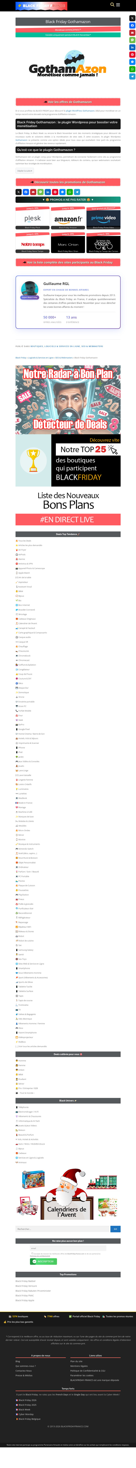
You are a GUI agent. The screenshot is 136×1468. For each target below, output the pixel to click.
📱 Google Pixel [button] (23, 749)
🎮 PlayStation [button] (22, 915)
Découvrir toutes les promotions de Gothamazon (70, 182)
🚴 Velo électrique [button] (24, 1039)
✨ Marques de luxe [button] (25, 837)
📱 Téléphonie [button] (22, 1127)
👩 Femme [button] (20, 1085)
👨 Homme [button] (21, 1081)
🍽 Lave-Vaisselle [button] (23, 795)
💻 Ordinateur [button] (22, 887)
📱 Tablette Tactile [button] (24, 1007)
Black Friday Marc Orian (68, 251)
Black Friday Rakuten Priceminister (33, 1311)
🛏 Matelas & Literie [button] (25, 841)
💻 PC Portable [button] (22, 896)
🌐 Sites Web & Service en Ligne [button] (30, 984)
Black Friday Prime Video (103, 227)
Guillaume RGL (56, 283)
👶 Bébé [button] (19, 611)
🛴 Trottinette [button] (22, 1025)
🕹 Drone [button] (20, 717)
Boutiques (37, 346)
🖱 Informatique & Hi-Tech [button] (28, 1141)
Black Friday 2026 (27, 1420)
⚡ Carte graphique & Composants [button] (31, 653)
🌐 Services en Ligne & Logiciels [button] (30, 1178)
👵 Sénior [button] (20, 1104)
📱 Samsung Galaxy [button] (24, 970)
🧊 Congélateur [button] (23, 689)
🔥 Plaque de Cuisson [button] (25, 905)
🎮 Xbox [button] (19, 1048)
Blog (18, 1382)
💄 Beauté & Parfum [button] (25, 1155)
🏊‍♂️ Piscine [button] (20, 901)
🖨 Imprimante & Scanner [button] (27, 763)
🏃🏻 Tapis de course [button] (24, 1020)
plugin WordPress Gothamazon (80, 110)
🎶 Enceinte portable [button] (25, 722)
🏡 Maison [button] (20, 1150)
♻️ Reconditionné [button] (24, 933)
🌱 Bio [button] (18, 620)
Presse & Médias (24, 1396)
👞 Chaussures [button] (22, 671)
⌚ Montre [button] (20, 859)
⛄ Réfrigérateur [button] (23, 938)
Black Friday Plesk (32, 227)
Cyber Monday (26, 1435)
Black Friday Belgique (30, 1439)
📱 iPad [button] (19, 772)
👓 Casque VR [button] (22, 662)
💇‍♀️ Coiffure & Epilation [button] (26, 685)
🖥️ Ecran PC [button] (21, 726)
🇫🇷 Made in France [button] (24, 823)
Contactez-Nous (24, 1391)
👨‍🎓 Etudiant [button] (21, 1099)
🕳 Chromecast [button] (23, 680)
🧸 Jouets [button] (20, 786)
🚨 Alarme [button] (20, 579)
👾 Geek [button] (19, 740)
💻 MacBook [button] (21, 818)
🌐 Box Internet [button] (23, 625)
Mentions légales (79, 1386)
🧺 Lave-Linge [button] (22, 790)
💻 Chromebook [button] (23, 676)
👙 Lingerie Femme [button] (24, 800)
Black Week (24, 1430)
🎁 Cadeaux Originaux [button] (26, 639)
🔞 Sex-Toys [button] (21, 979)
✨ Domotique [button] (22, 712)
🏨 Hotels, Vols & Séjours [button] (27, 758)
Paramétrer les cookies (82, 1396)
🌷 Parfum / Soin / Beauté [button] (27, 892)
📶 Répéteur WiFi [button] (23, 947)
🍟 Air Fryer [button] (21, 570)
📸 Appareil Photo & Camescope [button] (30, 588)
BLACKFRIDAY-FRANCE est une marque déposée (94, 1400)
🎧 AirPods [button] (20, 574)
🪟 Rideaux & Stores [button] (25, 951)
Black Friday (21, 378)
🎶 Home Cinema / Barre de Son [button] (30, 754)
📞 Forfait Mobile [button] (23, 731)
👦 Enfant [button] (20, 1090)
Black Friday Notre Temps (32, 251)
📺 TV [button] (18, 1030)
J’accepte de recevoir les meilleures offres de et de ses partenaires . (65, 1275)
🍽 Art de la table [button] (23, 597)
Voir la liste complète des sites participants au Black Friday (70, 262)
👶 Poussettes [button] (22, 910)
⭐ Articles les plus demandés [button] (29, 565)
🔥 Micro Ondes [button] (23, 850)
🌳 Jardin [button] (20, 777)
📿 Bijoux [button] (20, 616)
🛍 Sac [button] (19, 965)
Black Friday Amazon (68, 227)
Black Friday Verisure (26, 1306)
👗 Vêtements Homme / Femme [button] (30, 1043)
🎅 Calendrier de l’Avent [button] (26, 643)
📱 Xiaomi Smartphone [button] (26, 1053)
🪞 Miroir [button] (20, 855)
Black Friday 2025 (27, 1425)
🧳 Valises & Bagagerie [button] (26, 1034)
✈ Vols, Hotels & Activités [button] (27, 1159)
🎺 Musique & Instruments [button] (28, 864)
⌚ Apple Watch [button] (23, 593)
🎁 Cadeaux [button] (21, 1173)
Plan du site (76, 1382)
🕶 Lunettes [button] (21, 813)
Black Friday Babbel (25, 1301)
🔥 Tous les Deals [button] (23, 561)
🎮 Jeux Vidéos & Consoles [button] (27, 781)
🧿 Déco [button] (19, 703)
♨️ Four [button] (19, 735)
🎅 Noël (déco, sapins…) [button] (26, 873)
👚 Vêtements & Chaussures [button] (28, 1136)
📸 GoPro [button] (20, 744)
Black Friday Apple (25, 1321)
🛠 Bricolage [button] (21, 634)
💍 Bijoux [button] (20, 1169)
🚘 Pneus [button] (20, 919)
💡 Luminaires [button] (22, 809)
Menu (115, 5)
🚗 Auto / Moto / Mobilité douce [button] (30, 1164)
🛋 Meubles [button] (21, 846)
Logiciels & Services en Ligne (62, 346)
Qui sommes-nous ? (26, 1386)
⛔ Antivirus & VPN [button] (24, 584)
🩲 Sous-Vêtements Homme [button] (28, 993)
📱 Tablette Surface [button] (24, 1011)
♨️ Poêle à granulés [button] (24, 924)
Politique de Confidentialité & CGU (87, 1391)
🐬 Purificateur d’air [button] (24, 928)
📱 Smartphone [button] (23, 988)
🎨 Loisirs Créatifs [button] (24, 804)
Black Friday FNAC (25, 1316)
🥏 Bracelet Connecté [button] (25, 630)
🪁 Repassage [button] (22, 942)
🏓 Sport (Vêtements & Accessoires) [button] (32, 997)
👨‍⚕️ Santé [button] (20, 974)
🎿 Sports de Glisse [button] (24, 1002)
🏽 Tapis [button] (19, 1016)
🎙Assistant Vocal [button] (24, 607)
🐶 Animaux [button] (21, 1182)
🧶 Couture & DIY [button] (23, 699)
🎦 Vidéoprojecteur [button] (24, 1057)
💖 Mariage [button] (21, 827)
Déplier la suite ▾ (24, 170)
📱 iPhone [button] (20, 768)
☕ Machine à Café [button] (24, 832)
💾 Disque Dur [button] (22, 708)
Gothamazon (21, 140)
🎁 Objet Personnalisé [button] (25, 882)
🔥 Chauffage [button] (22, 666)
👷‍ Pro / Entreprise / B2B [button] (27, 1108)
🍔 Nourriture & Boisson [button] (27, 878)
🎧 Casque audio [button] (23, 657)
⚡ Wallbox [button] (21, 1062)
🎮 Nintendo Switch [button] (25, 869)
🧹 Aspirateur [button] (22, 602)
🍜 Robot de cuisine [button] (25, 961)
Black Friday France (44, 6)
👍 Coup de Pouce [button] (24, 694)
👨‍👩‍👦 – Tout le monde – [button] (25, 1113)
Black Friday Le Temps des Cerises (103, 251)
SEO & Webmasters (92, 346)
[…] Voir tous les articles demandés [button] (31, 1066)
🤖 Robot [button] (20, 956)
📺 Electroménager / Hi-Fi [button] (27, 1132)
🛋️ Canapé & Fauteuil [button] (25, 648)
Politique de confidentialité (40, 1276)
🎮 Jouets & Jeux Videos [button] (26, 1145)
